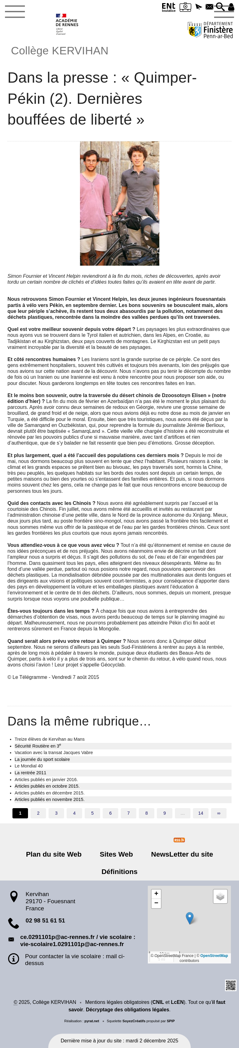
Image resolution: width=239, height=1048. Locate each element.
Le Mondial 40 (29, 765)
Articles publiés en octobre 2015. (47, 786)
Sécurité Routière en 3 (38, 745)
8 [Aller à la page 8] (146, 813)
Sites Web (116, 854)
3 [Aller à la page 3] (56, 813)
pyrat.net (91, 1021)
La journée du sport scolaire (42, 759)
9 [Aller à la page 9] (164, 813)
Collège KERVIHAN (59, 50)
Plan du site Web (56, 854)
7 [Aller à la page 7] (128, 813)
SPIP (171, 1021)
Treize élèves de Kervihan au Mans (50, 739)
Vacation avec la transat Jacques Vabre (54, 752)
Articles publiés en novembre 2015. (50, 799)
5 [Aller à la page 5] (92, 813)
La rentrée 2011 (30, 772)
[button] (197, 7)
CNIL (158, 1002)
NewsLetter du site (180, 854)
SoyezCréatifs (133, 1021)
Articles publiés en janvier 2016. (46, 779)
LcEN (177, 1002)
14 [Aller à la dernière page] (200, 813)
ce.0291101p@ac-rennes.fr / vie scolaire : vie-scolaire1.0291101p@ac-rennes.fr (77, 940)
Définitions (119, 872)
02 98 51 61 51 (45, 920)
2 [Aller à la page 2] (38, 813)
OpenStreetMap (214, 956)
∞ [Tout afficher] (218, 813)
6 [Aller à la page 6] (110, 813)
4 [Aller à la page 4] (74, 813)
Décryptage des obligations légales (127, 1009)
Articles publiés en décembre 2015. (50, 792)
